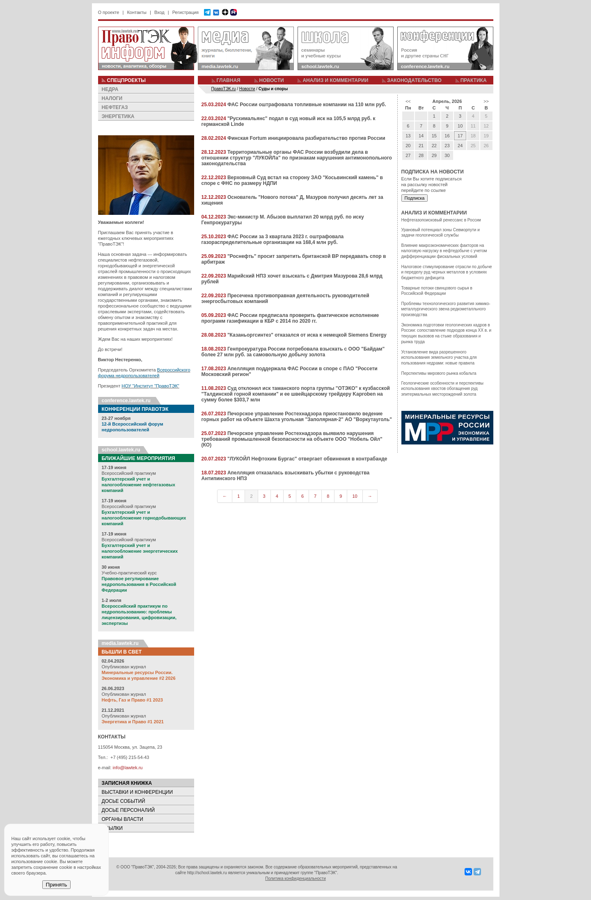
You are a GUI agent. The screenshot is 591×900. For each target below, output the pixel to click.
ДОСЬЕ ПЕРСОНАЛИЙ (128, 810)
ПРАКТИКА (473, 80)
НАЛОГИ (112, 98)
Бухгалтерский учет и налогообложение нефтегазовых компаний (138, 484)
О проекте (108, 12)
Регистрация (185, 12)
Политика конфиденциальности (295, 878)
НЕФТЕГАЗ (115, 107)
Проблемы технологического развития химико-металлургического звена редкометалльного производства (445, 309)
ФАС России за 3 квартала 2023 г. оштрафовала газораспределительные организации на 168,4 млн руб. (273, 239)
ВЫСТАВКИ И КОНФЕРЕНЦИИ (137, 792)
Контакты (137, 12)
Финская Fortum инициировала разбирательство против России (306, 138)
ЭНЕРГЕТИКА (118, 116)
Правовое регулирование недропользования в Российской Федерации (139, 584)
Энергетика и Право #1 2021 (133, 721)
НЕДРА (110, 89)
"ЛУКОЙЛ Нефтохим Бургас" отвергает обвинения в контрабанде (307, 459)
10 (354, 496)
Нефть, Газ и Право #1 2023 (132, 699)
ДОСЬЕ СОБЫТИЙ (123, 801)
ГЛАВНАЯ (229, 80)
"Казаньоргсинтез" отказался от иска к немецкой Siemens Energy (307, 335)
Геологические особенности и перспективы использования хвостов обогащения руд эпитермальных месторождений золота (442, 388)
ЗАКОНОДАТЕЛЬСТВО (414, 80)
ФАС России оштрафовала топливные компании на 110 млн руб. (306, 104)
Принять (56, 885)
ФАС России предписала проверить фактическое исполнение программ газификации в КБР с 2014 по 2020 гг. (290, 318)
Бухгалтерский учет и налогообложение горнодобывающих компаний (144, 518)
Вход (159, 12)
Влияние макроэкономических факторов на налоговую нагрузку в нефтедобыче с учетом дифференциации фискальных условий (444, 251)
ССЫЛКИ (112, 828)
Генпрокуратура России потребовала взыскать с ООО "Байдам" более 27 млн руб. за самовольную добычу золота (293, 352)
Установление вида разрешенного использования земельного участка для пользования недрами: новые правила (439, 357)
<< (408, 101)
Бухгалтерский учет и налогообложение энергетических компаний (140, 551)
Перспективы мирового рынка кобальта (438, 373)
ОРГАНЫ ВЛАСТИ (122, 819)
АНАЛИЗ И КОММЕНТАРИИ (335, 80)
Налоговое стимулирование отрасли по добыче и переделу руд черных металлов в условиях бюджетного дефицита (446, 272)
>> (486, 101)
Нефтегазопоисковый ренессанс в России (441, 220)
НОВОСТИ (271, 80)
